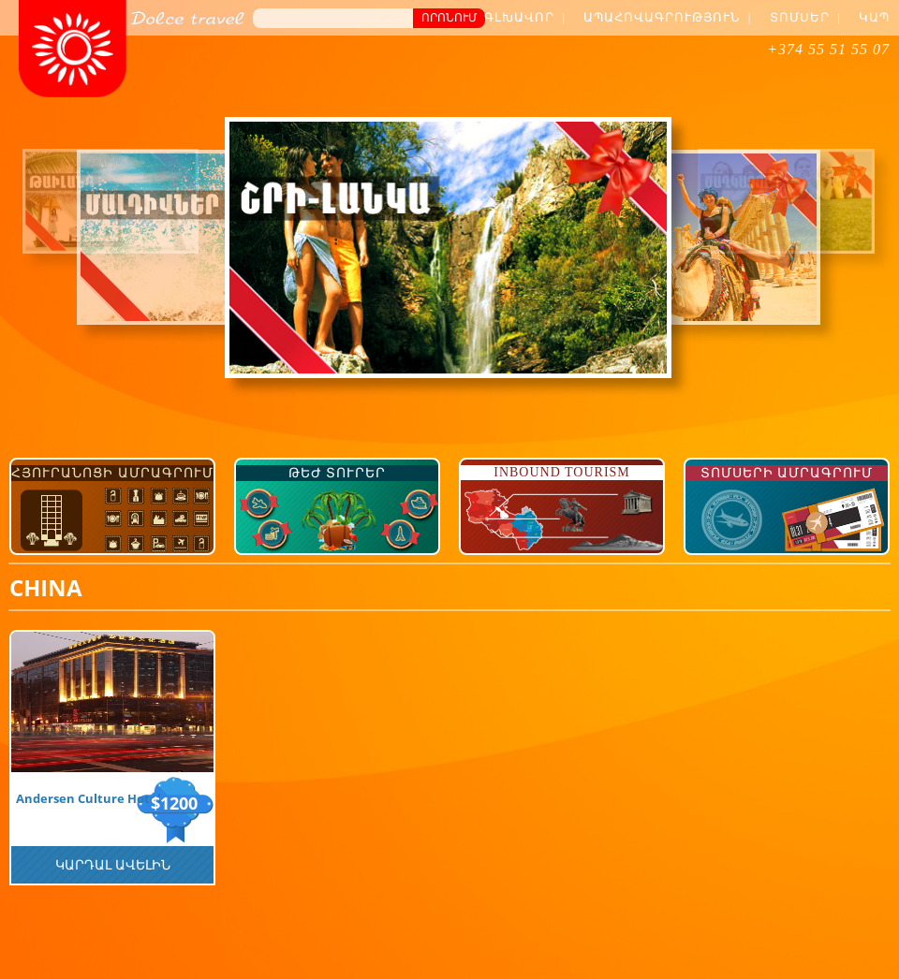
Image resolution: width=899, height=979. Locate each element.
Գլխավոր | (525, 17)
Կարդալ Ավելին (112, 864)
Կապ (874, 17)
